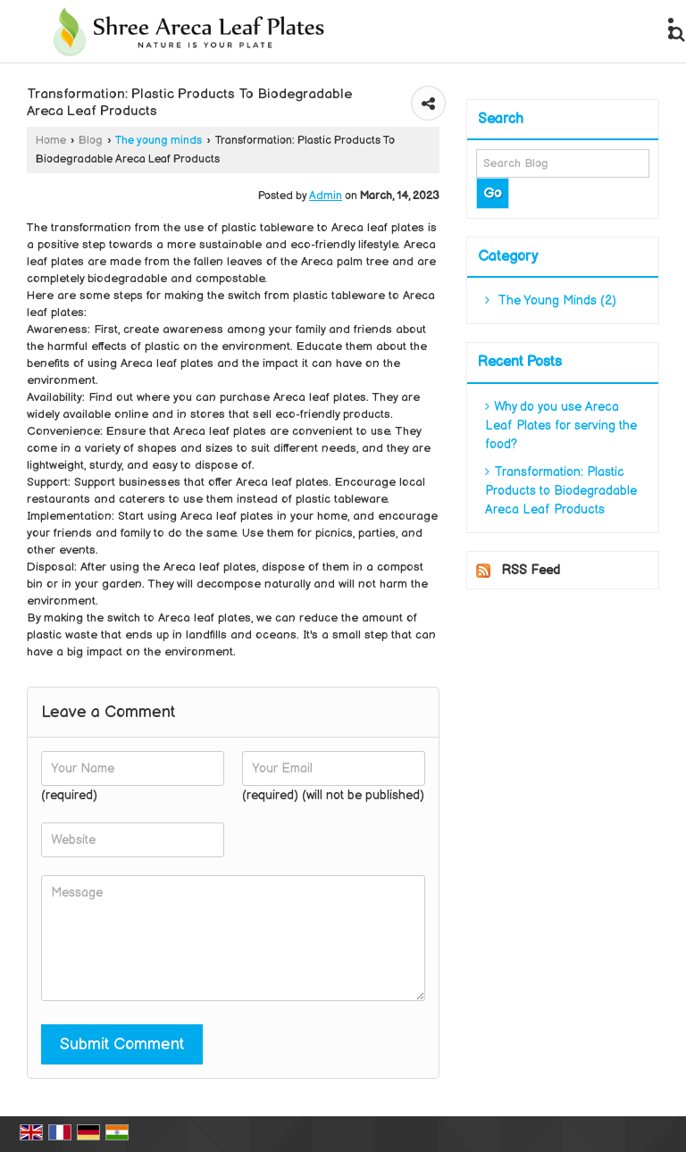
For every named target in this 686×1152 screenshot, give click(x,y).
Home (51, 140)
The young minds (158, 140)
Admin (325, 196)
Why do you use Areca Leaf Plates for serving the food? (561, 425)
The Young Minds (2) (550, 300)
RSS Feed (530, 570)
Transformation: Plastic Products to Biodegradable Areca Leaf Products (561, 490)
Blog (91, 140)
